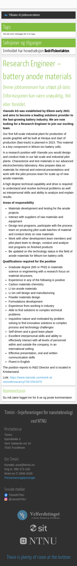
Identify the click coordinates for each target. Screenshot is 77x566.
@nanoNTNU (17, 499)
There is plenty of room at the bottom (38, 557)
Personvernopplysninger (19, 477)
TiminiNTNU (16, 495)
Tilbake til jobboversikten (24, 15)
